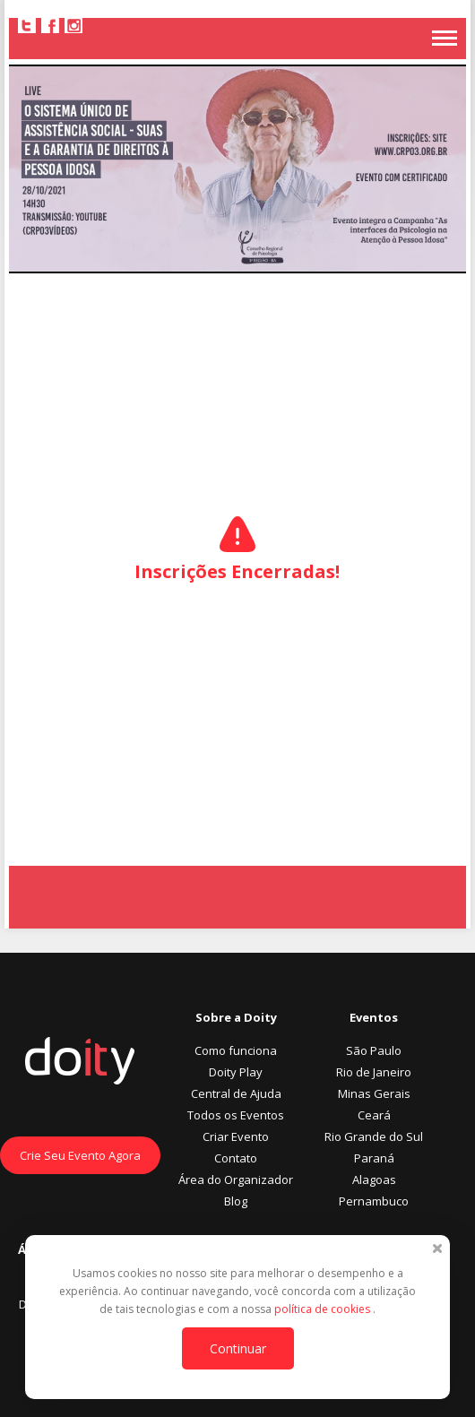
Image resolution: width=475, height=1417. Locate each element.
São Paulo (374, 1050)
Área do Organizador (235, 1179)
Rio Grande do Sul (373, 1136)
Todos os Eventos (235, 1115)
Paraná (374, 1158)
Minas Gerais (374, 1093)
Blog (235, 1201)
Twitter (27, 25)
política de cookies (323, 1309)
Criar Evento (236, 1136)
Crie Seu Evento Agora (80, 1155)
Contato (235, 1158)
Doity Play (236, 1072)
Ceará (374, 1115)
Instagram (73, 25)
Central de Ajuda (236, 1093)
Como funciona (235, 1050)
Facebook (50, 25)
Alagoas (374, 1179)
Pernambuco (374, 1201)
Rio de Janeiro (373, 1072)
